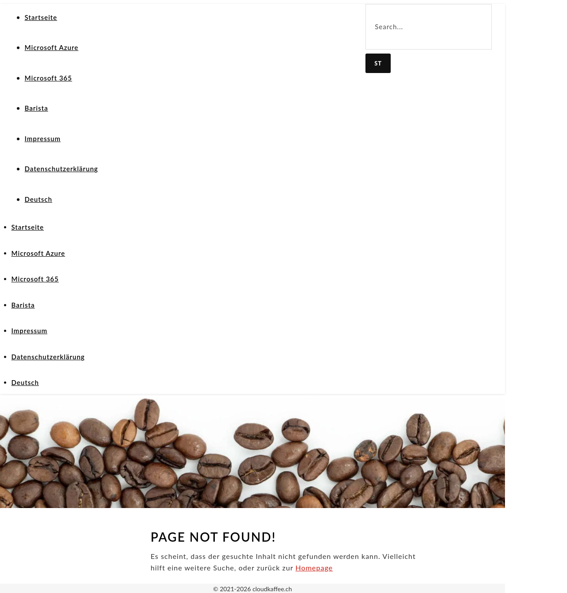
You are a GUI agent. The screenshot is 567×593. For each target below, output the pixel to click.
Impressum (43, 138)
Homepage (314, 567)
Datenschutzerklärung (61, 169)
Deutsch (38, 199)
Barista (36, 108)
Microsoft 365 (48, 78)
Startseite (41, 17)
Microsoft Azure (51, 47)
